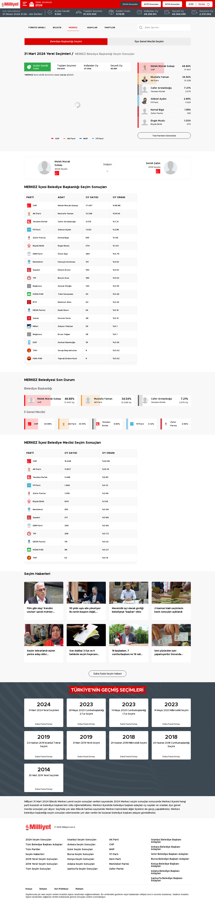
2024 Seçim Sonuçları (38, 840)
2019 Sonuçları (151, 4)
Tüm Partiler (33, 849)
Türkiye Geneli (37, 28)
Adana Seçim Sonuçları (81, 864)
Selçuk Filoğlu (65, 286)
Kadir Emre (63, 310)
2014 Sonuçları (172, 4)
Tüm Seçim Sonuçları (38, 869)
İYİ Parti (154, 102)
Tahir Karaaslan (65, 294)
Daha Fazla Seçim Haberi (108, 674)
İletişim (43, 889)
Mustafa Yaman (160, 77)
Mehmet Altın (64, 302)
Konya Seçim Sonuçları (80, 859)
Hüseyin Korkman (66, 262)
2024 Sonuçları (130, 4)
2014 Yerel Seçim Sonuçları (42, 864)
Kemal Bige (157, 110)
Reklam (79, 889)
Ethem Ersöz (64, 270)
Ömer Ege (63, 254)
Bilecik (57, 28)
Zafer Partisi (157, 113)
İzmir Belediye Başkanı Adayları (169, 854)
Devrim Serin (64, 318)
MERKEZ (73, 28)
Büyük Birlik (156, 124)
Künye (29, 889)
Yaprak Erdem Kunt (67, 358)
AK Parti (155, 81)
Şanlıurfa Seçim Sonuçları (82, 869)
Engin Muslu (158, 121)
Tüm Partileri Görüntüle (164, 136)
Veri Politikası (61, 889)
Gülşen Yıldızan (65, 326)
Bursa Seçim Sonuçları (80, 854)
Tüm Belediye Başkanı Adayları (44, 844)
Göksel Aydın (158, 99)
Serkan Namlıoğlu (66, 342)
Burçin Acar (63, 278)
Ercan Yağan (64, 334)
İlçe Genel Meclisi (149, 41)
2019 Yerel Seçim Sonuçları (42, 859)
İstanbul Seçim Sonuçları (81, 840)
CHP (153, 70)
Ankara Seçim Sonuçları (81, 844)
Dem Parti (115, 859)
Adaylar (92, 28)
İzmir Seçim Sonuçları (80, 849)
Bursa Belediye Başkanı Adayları (170, 859)
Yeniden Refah (158, 91)
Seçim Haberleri (35, 854)
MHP (111, 849)
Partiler (110, 28)
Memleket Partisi (119, 864)
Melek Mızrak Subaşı (163, 66)
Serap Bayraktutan (67, 350)
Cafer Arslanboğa (161, 88)
